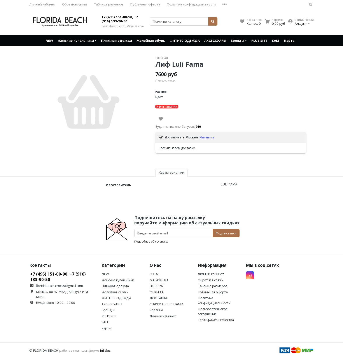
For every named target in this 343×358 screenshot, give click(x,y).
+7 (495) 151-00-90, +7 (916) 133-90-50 (120, 19)
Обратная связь (74, 4)
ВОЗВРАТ (157, 286)
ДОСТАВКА (158, 298)
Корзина (156, 310)
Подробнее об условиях (151, 241)
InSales (105, 350)
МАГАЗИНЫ (159, 280)
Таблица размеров (109, 4)
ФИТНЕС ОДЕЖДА (185, 40)
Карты (289, 40)
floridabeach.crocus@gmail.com (123, 26)
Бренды (237, 40)
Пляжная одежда (116, 40)
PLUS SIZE (259, 40)
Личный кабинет (42, 4)
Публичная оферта (145, 4)
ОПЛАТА (156, 292)
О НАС (155, 274)
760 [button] (198, 126)
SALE (276, 40)
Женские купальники (76, 40)
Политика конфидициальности (191, 4)
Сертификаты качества (216, 320)
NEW (49, 40)
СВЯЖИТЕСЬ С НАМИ (166, 304)
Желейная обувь (150, 40)
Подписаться (226, 233)
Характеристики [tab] (171, 172)
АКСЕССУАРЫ (215, 40)
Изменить (206, 137)
